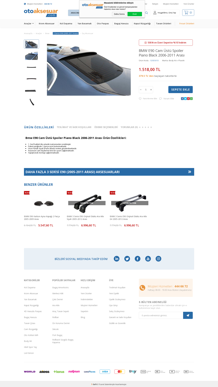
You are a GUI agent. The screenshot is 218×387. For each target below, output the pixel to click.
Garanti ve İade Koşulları (120, 316)
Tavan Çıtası (29, 322)
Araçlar (27, 23)
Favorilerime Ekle (148, 98)
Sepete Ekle (180, 89)
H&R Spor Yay (30, 346)
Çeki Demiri (57, 298)
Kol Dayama (66, 23)
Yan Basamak (84, 23)
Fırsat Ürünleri (186, 23)
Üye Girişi (113, 304)
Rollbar (55, 316)
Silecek (55, 328)
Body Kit (28, 340)
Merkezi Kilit (57, 292)
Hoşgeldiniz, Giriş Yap (164, 12)
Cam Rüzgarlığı (31, 328)
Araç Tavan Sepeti (60, 310)
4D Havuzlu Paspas (33, 310)
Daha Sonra (119, 14)
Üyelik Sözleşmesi (117, 298)
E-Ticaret (100, 383)
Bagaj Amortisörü (60, 286)
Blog (83, 316)
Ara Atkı (55, 304)
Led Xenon (29, 352)
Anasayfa (85, 286)
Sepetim (84, 310)
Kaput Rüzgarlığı (142, 23)
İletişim (155, 4)
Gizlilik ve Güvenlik (117, 322)
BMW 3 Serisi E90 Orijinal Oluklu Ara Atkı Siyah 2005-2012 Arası (85, 217)
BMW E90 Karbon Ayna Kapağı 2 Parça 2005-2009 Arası (42, 217)
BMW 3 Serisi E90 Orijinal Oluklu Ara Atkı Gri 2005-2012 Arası (128, 217)
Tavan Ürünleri (163, 23)
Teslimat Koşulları (117, 286)
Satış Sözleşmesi (116, 310)
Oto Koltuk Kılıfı (31, 334)
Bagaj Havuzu (121, 23)
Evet (135, 14)
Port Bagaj (57, 334)
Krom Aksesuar (46, 23)
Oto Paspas (103, 23)
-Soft (94, 383)
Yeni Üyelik (114, 292)
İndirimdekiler (87, 298)
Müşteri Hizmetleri (171, 4)
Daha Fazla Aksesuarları (73, 171)
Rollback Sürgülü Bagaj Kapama (62, 340)
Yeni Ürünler (189, 4)
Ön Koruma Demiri (61, 322)
